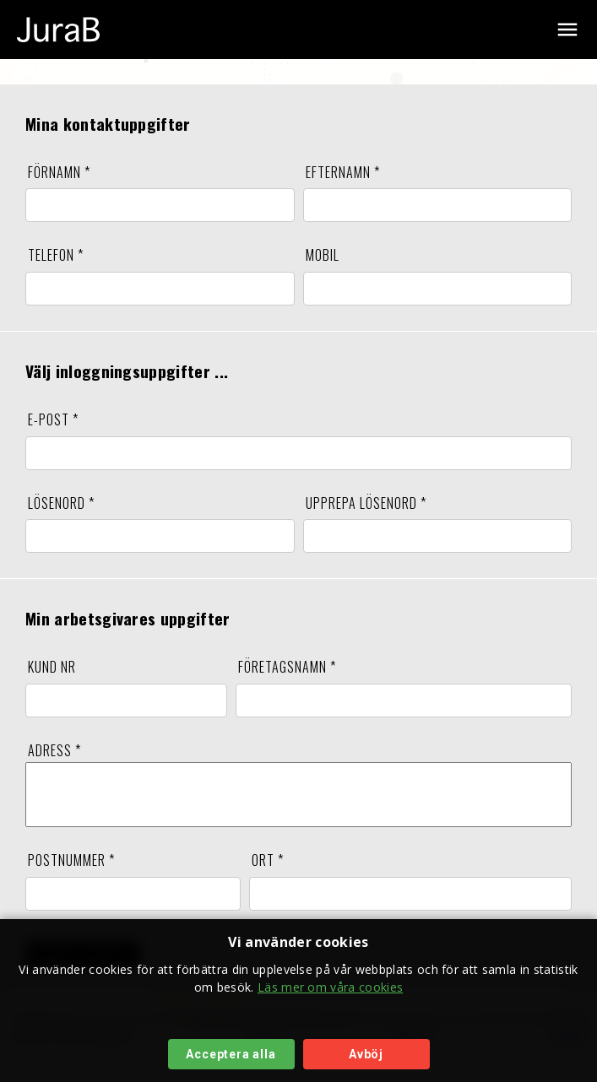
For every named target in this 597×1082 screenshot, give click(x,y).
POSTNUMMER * (71, 873)
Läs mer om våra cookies (330, 987)
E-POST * (53, 419)
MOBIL (322, 255)
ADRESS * (54, 750)
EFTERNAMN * (343, 172)
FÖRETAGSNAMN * (287, 667)
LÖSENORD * (61, 503)
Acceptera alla (230, 1054)
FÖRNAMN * (59, 172)
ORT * (268, 873)
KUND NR (52, 667)
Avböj (366, 1054)
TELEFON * (56, 255)
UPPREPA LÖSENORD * (366, 503)
